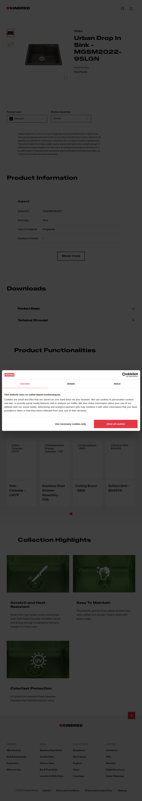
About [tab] (117, 383)
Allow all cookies (116, 423)
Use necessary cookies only (70, 423)
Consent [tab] (25, 383)
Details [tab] (71, 383)
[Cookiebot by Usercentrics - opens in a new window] (124, 375)
